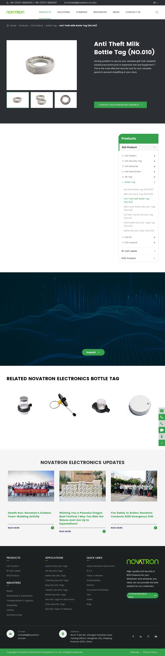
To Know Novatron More (142, 595)
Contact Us (133, 12)
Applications (54, 558)
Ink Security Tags (54, 571)
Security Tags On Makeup (58, 609)
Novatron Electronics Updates (82, 461)
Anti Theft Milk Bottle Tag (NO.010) (78, 25)
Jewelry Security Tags (56, 590)
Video (90, 599)
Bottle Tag (51, 25)
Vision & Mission (95, 575)
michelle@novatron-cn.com (82, 2)
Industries (14, 583)
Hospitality (12, 605)
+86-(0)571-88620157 (45, 2)
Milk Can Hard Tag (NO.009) (138, 194)
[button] (9, 100)
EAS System (130, 155)
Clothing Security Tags (56, 580)
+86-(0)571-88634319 (21, 2)
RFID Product (129, 258)
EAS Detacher (131, 166)
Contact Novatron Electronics (120, 105)
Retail (9, 591)
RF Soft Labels (129, 251)
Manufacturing (14, 615)
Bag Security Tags (54, 585)
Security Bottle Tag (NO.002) (139, 189)
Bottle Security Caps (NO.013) (139, 230)
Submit (95, 352)
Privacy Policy (150, 652)
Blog (89, 604)
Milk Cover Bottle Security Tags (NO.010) (139, 208)
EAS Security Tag (133, 161)
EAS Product (37, 25)
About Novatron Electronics (101, 566)
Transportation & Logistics (20, 600)
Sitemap (134, 652)
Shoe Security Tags (55, 604)
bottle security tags (29, 155)
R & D (89, 571)
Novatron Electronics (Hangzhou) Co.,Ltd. (41, 652)
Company (81, 12)
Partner (90, 585)
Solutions (63, 12)
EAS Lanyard (131, 242)
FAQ (89, 594)
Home (13, 25)
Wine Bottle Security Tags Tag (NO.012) (139, 224)
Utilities (10, 610)
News (116, 12)
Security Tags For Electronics (60, 599)
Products (45, 12)
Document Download (97, 590)
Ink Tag (128, 177)
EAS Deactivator (133, 171)
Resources (100, 12)
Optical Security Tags (56, 566)
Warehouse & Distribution (20, 596)
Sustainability (93, 580)
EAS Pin (128, 237)
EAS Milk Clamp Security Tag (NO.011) (138, 216)
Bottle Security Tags (55, 575)
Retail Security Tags (55, 594)
